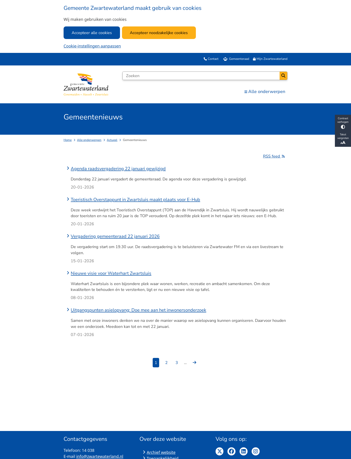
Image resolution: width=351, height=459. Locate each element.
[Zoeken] (201, 76)
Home (68, 140)
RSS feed (275, 156)
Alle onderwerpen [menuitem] (264, 92)
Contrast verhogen (343, 123)
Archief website (161, 452)
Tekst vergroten (343, 139)
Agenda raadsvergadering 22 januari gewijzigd (118, 169)
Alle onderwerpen (89, 140)
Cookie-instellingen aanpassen (92, 46)
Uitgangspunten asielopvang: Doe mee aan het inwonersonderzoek (138, 310)
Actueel (112, 140)
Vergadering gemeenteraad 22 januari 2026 (115, 236)
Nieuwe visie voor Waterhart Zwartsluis (111, 273)
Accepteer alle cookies (92, 32)
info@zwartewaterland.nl (99, 456)
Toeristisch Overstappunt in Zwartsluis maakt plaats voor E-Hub (135, 200)
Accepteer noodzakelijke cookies (159, 32)
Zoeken (283, 76)
